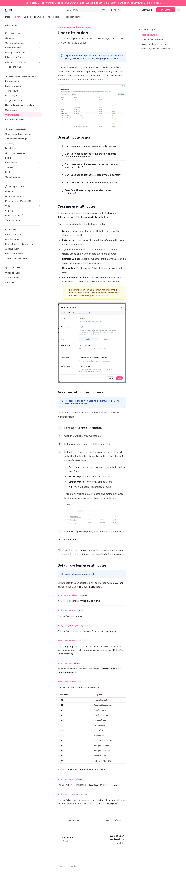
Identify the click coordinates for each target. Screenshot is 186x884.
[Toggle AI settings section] (22, 143)
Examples (39, 18)
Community (147, 10)
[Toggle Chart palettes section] (22, 162)
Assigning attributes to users (154, 44)
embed (83, 403)
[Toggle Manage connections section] (22, 52)
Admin (17, 18)
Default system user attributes (155, 48)
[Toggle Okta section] (22, 205)
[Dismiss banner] (182, 3)
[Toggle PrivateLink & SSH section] (22, 57)
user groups (68, 646)
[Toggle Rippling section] (22, 210)
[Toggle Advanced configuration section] (22, 62)
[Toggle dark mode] (178, 10)
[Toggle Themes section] (22, 167)
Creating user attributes (152, 39)
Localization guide (75, 769)
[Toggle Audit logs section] (22, 282)
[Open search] (86, 9)
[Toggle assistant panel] (115, 9)
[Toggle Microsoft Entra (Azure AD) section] (22, 201)
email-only (70, 403)
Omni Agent (139, 3)
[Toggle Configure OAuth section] (22, 47)
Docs (7, 18)
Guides (27, 18)
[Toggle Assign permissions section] (22, 100)
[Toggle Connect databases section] (22, 43)
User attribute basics (152, 35)
